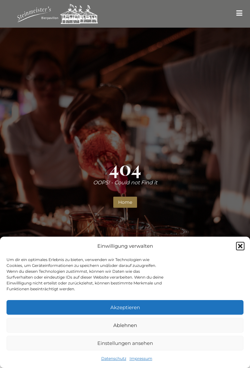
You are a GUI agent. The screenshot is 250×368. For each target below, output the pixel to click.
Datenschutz (113, 358)
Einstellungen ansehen (125, 343)
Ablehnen (125, 325)
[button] (240, 246)
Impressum (141, 358)
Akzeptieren (125, 307)
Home (125, 202)
